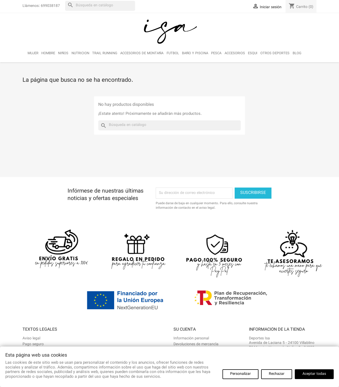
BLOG (297, 53)
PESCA (216, 53)
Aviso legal (31, 339)
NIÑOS (63, 53)
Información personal (191, 339)
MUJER (33, 53)
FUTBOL (173, 53)
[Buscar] (100, 6)
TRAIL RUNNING (104, 53)
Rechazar (276, 374)
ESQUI (252, 53)
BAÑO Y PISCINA (195, 53)
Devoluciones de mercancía (195, 344)
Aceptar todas (314, 374)
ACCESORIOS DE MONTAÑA (141, 53)
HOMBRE (48, 53)
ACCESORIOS (235, 53)
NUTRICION (80, 53)
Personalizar (240, 374)
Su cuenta (184, 329)
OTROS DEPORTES (274, 53)
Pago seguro (33, 344)
